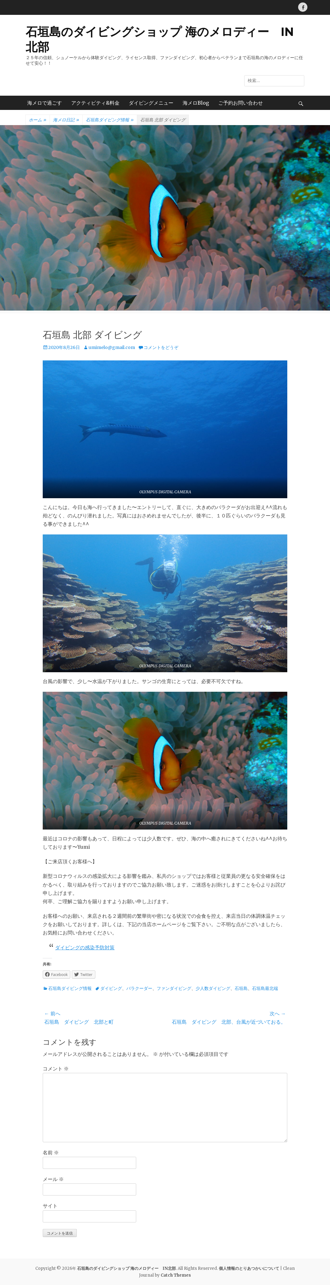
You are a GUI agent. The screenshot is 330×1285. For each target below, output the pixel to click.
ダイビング (111, 988)
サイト (50, 1206)
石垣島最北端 (265, 988)
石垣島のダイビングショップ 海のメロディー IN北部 (126, 1268)
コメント (56, 1068)
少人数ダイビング (213, 988)
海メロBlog (196, 103)
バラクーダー (139, 988)
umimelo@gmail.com (112, 347)
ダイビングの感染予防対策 (85, 947)
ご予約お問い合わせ (240, 103)
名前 (51, 1152)
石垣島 (241, 988)
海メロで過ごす (44, 103)
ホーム (37, 120)
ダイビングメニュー (151, 103)
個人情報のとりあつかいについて (249, 1268)
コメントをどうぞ (161, 347)
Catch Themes (176, 1275)
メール (53, 1179)
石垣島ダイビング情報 (110, 120)
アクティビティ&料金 (95, 103)
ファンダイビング (174, 988)
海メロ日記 (66, 120)
